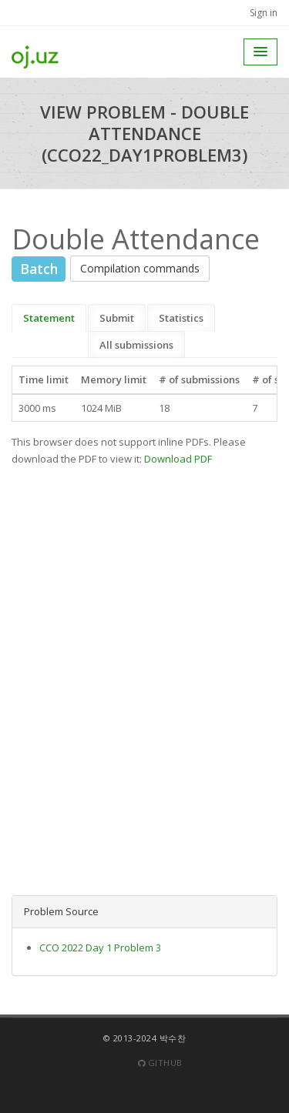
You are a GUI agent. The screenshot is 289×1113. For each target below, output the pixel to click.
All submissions (136, 345)
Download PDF (178, 459)
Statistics (181, 318)
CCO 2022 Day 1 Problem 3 (100, 947)
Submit (116, 318)
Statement (49, 318)
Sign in (263, 12)
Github (160, 1062)
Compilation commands (140, 268)
